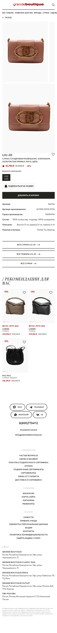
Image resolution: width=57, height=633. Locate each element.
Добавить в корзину (28, 195)
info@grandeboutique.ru (28, 435)
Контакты (28, 531)
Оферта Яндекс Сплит (28, 538)
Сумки (46, 13)
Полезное (28, 511)
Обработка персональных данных (28, 524)
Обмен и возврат (28, 459)
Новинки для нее (24, 13)
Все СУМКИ (28, 263)
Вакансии (28, 493)
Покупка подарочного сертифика (28, 462)
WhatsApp (21, 414)
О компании (28, 487)
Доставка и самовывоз (28, 480)
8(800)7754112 (28, 423)
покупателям (28, 449)
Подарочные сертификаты (29, 469)
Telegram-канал (28, 430)
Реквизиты (28, 504)
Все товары (8, 13)
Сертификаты (28, 473)
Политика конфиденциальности (29, 534)
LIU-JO (7, 155)
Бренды (37, 13)
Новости (28, 517)
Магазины (28, 500)
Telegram (36, 407)
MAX (17, 407)
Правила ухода (28, 520)
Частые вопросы (28, 455)
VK (39, 414)
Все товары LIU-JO (28, 254)
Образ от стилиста (28, 476)
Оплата (28, 466)
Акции (28, 527)
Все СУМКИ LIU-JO (28, 244)
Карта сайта (28, 497)
